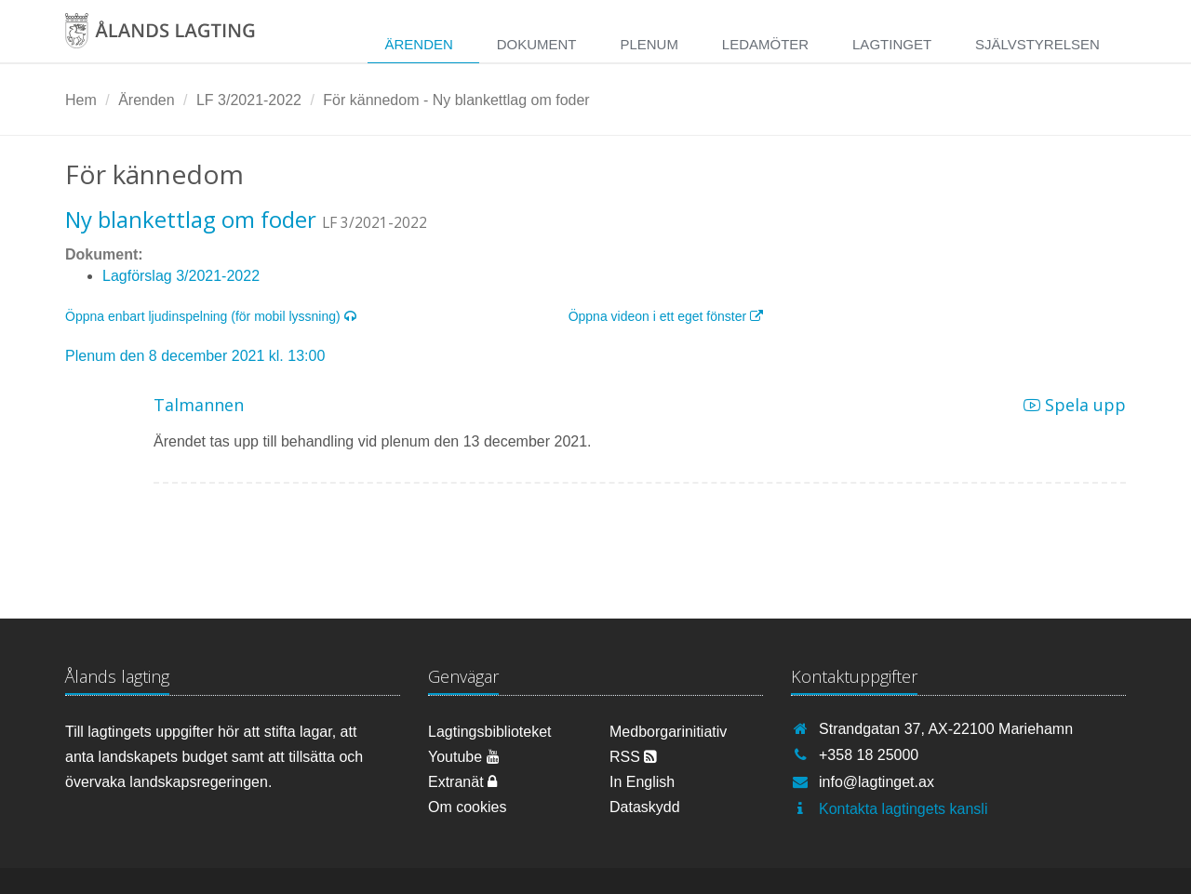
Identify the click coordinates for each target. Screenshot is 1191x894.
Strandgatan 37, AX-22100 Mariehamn (946, 729)
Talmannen (199, 405)
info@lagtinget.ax (876, 782)
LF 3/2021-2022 (248, 100)
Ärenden (418, 44)
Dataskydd (644, 807)
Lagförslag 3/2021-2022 (181, 276)
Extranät (462, 782)
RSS (633, 757)
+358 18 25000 (868, 755)
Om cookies (467, 807)
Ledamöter (765, 44)
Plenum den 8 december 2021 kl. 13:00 (195, 356)
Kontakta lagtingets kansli (903, 809)
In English (642, 782)
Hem (81, 100)
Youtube (464, 757)
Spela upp (1075, 405)
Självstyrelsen (1037, 44)
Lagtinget (891, 44)
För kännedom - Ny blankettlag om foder (456, 100)
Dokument (537, 44)
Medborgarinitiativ (668, 732)
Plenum (649, 44)
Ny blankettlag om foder (190, 219)
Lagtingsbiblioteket (490, 732)
